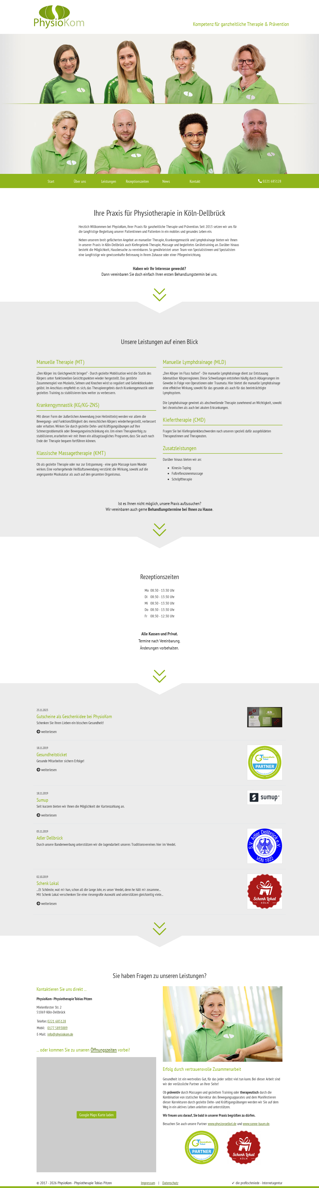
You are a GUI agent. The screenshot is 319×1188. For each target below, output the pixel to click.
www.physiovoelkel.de (222, 1123)
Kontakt (195, 181)
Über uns (80, 181)
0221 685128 (56, 1021)
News (166, 181)
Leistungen (108, 181)
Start (51, 181)
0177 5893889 (57, 1027)
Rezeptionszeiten (137, 181)
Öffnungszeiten (104, 1050)
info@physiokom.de (60, 1034)
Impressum (148, 1182)
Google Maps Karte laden (96, 1114)
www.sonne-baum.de (256, 1123)
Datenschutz (170, 1182)
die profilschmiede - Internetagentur (259, 1182)
